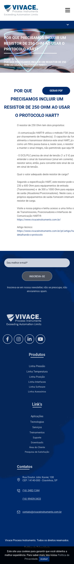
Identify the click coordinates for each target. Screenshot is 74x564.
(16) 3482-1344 (59, 490)
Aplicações (37, 421)
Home (7, 59)
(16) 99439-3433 (60, 498)
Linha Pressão (37, 369)
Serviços (37, 428)
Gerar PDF (56, 90)
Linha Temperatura (37, 372)
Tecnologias (37, 424)
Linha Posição (37, 376)
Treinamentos (37, 432)
